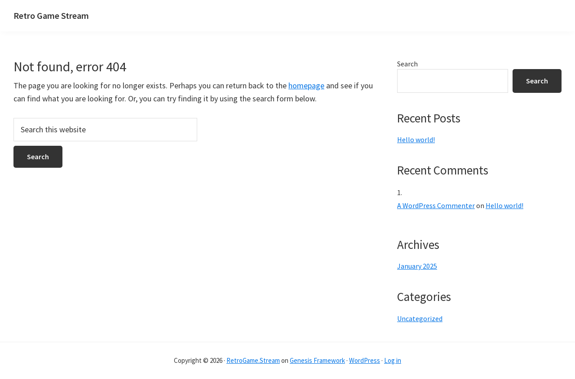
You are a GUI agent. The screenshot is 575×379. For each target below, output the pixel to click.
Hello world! (416, 139)
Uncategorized (419, 318)
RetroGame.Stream (253, 360)
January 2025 (417, 265)
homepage (306, 85)
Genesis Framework (317, 360)
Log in (392, 360)
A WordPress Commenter (436, 205)
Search (407, 63)
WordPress (364, 360)
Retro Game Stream (51, 15)
